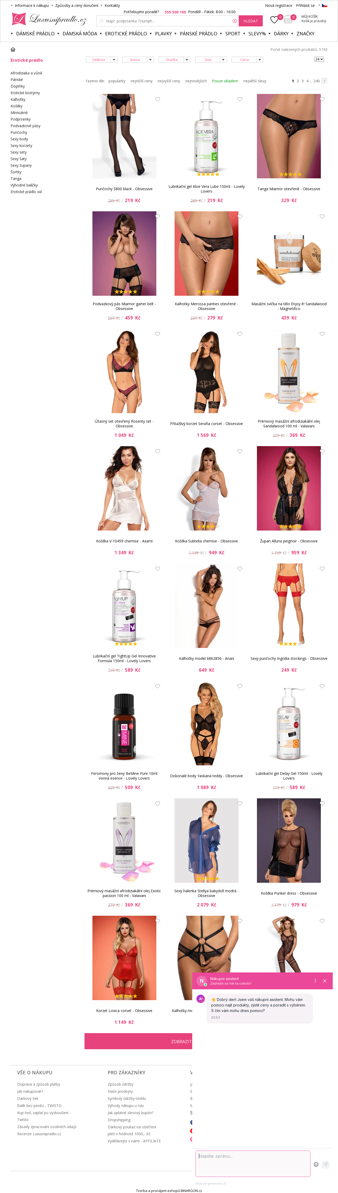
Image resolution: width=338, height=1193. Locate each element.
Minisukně (19, 112)
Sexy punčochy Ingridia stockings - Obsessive (289, 658)
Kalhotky (18, 99)
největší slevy (254, 80)
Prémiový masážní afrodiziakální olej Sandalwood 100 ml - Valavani (289, 423)
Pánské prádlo (198, 33)
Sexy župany (21, 165)
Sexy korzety (21, 145)
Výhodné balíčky (24, 185)
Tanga (16, 178)
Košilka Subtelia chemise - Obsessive (206, 540)
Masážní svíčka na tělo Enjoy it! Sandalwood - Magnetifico (289, 306)
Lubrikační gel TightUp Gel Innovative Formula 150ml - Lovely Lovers (124, 658)
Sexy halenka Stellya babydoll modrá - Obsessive (206, 893)
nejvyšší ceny (169, 80)
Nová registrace (278, 5)
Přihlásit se (305, 5)
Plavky (163, 33)
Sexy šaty (19, 158)
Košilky (16, 105)
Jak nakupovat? (30, 1091)
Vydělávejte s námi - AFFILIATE (134, 1140)
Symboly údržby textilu (127, 1098)
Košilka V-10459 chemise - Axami (124, 540)
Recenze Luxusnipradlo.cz (39, 1133)
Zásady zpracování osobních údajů (47, 1126)
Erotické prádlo (126, 33)
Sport (233, 33)
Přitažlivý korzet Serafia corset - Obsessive (206, 423)
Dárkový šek (27, 1098)
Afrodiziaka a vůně (26, 72)
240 (316, 80)
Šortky (16, 171)
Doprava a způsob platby (38, 1084)
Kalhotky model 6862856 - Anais (206, 658)
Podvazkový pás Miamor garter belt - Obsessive (124, 306)
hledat (250, 20)
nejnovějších (196, 80)
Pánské (17, 79)
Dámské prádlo (35, 33)
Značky (305, 33)
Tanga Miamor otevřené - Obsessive (288, 188)
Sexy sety (19, 152)
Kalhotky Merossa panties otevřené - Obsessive (206, 306)
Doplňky (18, 86)
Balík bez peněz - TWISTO (39, 1105)
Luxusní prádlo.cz (48, 19)
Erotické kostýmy (25, 92)
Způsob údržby (120, 1084)
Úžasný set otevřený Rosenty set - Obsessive (124, 423)
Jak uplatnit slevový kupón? (130, 1112)
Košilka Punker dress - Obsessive (289, 893)
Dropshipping (119, 1119)
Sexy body (19, 138)
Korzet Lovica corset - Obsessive (124, 1010)
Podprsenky (21, 119)
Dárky (281, 33)
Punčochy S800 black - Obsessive (124, 188)
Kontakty (112, 5)
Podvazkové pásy (25, 125)
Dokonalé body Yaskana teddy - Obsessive (206, 775)
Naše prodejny (120, 1091)
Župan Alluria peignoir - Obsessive (289, 540)
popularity (117, 80)
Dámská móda (80, 33)
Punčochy (19, 132)
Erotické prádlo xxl (26, 191)
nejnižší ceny (141, 80)
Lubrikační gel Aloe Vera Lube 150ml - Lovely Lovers (206, 189)
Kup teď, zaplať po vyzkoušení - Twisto (44, 1116)
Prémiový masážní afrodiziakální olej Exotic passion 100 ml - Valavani (124, 893)
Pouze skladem (225, 80)
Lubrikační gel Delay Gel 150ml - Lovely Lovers (289, 776)
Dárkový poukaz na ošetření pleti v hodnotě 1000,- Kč (132, 1130)
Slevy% (257, 33)
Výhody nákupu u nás (126, 1105)
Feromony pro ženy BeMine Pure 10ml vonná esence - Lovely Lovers (124, 776)
